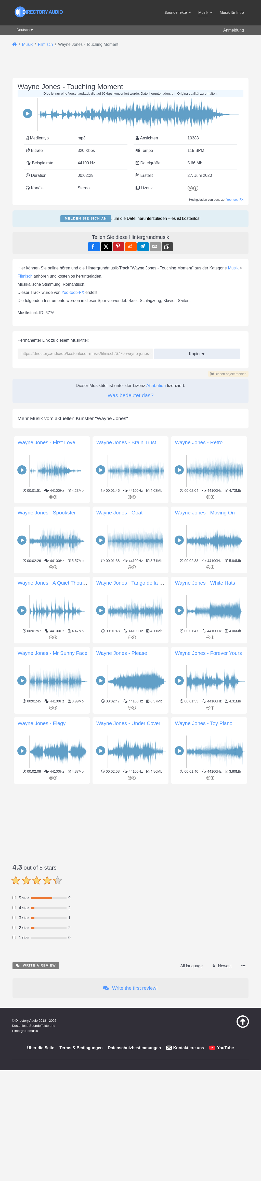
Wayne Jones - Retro (199, 442)
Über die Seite (40, 1048)
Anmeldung (233, 30)
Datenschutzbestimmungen (134, 1048)
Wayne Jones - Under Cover (128, 723)
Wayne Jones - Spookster (47, 512)
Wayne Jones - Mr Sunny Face (52, 653)
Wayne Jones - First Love (46, 442)
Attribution (156, 385)
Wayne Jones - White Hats (205, 583)
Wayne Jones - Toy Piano (203, 723)
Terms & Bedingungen (81, 1048)
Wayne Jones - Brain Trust (126, 442)
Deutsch (23, 30)
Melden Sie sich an (86, 218)
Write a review (36, 965)
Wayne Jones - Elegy (42, 723)
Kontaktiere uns (188, 1048)
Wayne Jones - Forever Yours (208, 653)
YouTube (225, 1048)
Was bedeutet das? (130, 395)
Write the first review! (130, 988)
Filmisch (25, 276)
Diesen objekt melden (228, 374)
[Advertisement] (130, 821)
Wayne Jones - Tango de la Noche (135, 583)
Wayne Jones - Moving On (205, 512)
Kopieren (195, 352)
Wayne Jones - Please (121, 653)
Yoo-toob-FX (234, 199)
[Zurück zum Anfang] (234, 1026)
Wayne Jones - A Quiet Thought (53, 583)
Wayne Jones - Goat (119, 512)
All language (191, 966)
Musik (233, 268)
